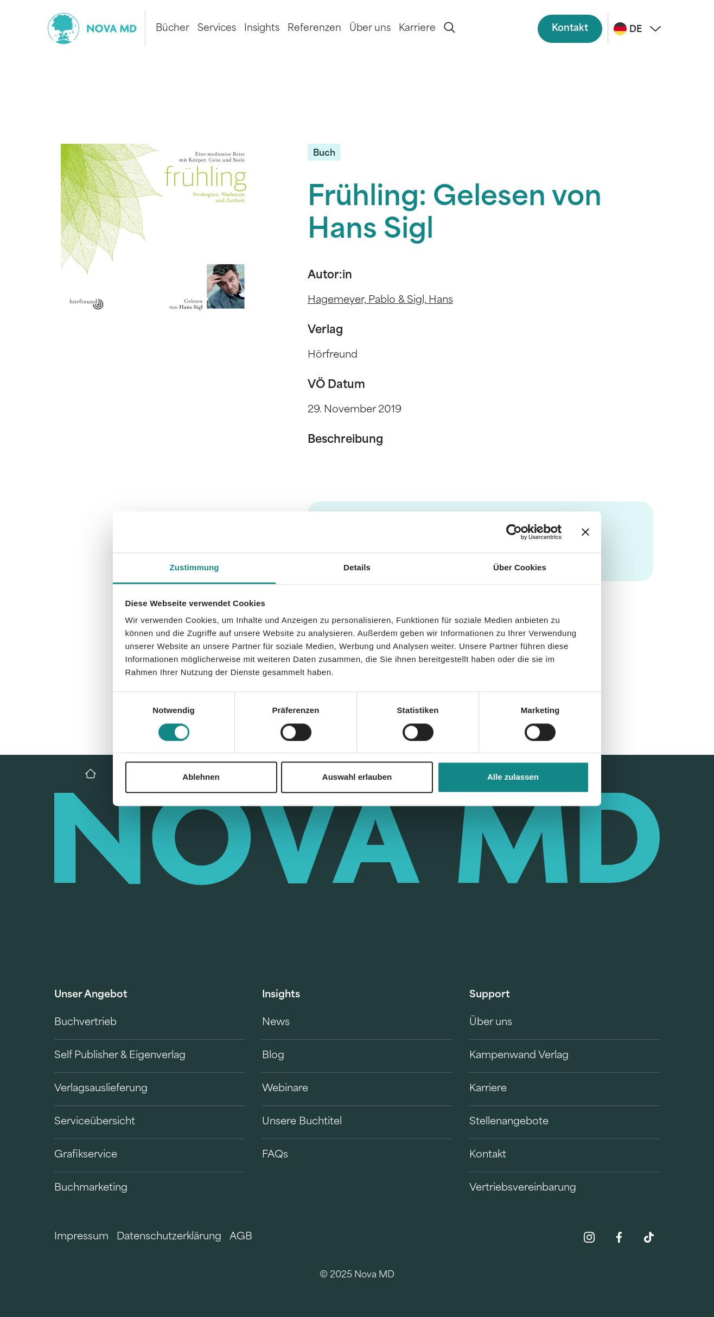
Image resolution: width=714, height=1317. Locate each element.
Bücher (172, 28)
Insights (261, 28)
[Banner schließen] (585, 532)
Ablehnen (200, 777)
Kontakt (570, 28)
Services (216, 28)
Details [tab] (357, 567)
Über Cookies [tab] (519, 567)
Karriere (417, 28)
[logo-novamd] (96, 28)
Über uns (370, 28)
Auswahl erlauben (357, 777)
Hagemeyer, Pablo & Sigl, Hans (380, 300)
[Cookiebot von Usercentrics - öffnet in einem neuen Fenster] (514, 532)
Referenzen (314, 28)
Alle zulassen (513, 777)
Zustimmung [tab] (194, 567)
